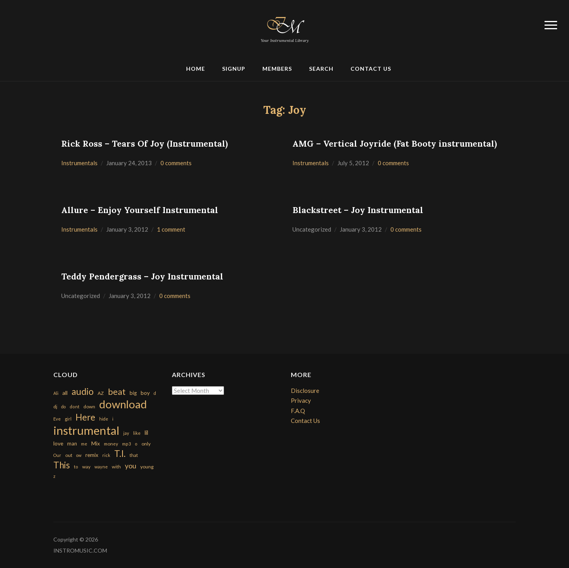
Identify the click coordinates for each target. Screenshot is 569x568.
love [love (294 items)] (58, 443)
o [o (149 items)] (136, 443)
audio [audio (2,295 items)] (83, 391)
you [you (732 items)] (130, 465)
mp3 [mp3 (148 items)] (126, 443)
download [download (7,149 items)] (123, 404)
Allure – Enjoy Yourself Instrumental (139, 210)
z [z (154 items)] (54, 476)
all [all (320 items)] (65, 392)
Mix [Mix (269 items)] (95, 443)
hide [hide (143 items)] (103, 418)
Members (277, 68)
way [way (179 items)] (86, 467)
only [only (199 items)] (146, 444)
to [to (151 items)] (76, 466)
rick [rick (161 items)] (106, 455)
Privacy (301, 400)
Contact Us (370, 68)
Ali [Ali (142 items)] (55, 393)
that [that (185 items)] (134, 455)
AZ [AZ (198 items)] (101, 393)
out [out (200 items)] (68, 455)
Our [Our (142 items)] (57, 455)
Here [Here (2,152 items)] (85, 417)
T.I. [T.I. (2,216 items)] (120, 453)
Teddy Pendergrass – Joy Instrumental (142, 276)
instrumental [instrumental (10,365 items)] (86, 430)
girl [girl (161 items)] (68, 418)
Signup (233, 68)
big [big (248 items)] (133, 393)
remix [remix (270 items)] (91, 455)
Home (195, 68)
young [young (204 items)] (147, 467)
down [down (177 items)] (89, 406)
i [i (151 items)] (112, 418)
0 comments (176, 162)
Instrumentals (79, 162)
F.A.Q (298, 410)
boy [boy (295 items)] (145, 392)
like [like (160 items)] (137, 433)
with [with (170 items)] (116, 466)
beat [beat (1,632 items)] (117, 392)
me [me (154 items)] (84, 443)
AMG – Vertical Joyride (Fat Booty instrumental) (394, 143)
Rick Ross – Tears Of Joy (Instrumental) (144, 143)
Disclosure (305, 390)
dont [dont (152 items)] (74, 406)
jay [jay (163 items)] (126, 433)
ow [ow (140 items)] (78, 455)
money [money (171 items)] (111, 443)
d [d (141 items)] (155, 393)
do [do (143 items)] (63, 406)
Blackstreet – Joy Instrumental (357, 210)
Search (321, 68)
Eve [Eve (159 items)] (57, 418)
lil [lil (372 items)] (146, 432)
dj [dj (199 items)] (55, 406)
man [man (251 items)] (72, 443)
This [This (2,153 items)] (61, 465)
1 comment (171, 229)
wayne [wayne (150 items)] (101, 466)
